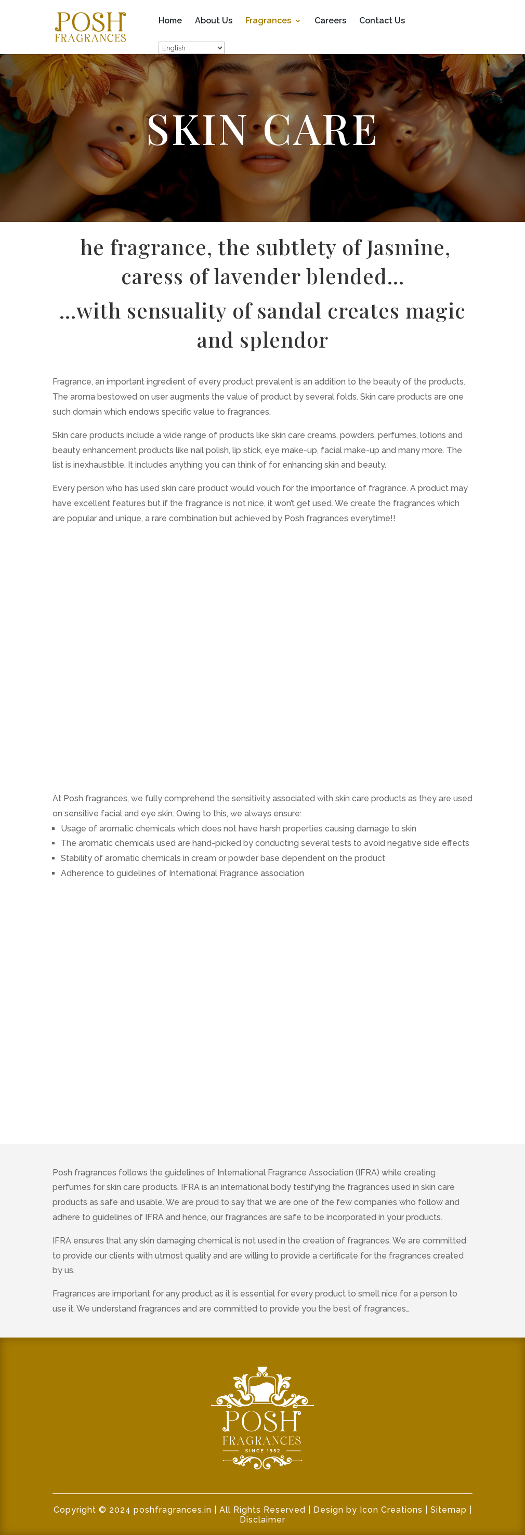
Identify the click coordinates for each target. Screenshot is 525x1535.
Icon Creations (391, 1510)
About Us (213, 21)
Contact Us (382, 21)
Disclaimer (262, 1520)
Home (170, 21)
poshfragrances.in (173, 1510)
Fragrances (268, 21)
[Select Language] (192, 48)
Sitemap (448, 1510)
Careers (330, 21)
